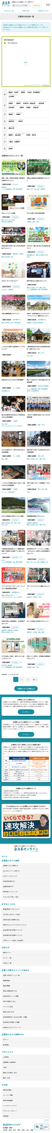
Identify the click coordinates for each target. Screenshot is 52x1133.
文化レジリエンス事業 (8, 213)
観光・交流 (30, 189)
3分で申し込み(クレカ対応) (11, 914)
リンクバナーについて (10, 1106)
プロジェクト (7, 1051)
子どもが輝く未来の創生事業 (36, 213)
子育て (37, 221)
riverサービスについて (10, 876)
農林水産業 (17, 322)
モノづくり (4, 492)
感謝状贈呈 (6, 980)
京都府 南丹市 (31, 252)
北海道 (5, 1130)
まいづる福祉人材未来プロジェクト (38, 621)
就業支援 (15, 254)
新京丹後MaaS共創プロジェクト (37, 281)
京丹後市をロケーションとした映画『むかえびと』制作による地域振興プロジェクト (38, 551)
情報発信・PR (44, 562)
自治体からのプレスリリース (12, 1027)
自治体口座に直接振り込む (11, 920)
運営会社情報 (7, 1090)
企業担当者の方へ (8, 886)
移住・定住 (41, 456)
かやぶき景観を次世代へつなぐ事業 (12, 516)
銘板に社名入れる (8, 1012)
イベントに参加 (8, 1007)
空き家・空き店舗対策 (33, 390)
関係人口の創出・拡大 (7, 256)
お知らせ (5, 947)
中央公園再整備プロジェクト (10, 313)
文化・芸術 (37, 189)
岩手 (14, 1130)
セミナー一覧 (7, 958)
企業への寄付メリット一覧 (11, 975)
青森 (10, 1130)
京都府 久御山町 (6, 319)
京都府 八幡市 (31, 219)
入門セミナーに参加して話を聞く (13, 940)
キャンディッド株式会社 (41, 85)
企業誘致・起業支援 (32, 523)
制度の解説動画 (8, 1100)
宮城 (18, 1130)
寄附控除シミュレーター (10, 892)
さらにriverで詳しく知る (11, 897)
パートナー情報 (8, 1095)
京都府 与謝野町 (6, 388)
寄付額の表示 (37, 5)
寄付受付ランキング (43, 10)
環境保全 (4, 187)
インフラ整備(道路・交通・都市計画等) (12, 189)
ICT (13, 387)
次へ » (35, 679)
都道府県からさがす (12, 1124)
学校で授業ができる (9, 1001)
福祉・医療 (4, 459)
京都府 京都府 (31, 186)
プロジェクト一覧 (8, 10)
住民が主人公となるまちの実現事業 (12, 380)
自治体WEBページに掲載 (11, 996)
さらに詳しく (26, 712)
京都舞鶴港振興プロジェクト (36, 516)
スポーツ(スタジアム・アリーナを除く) (12, 425)
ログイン (6, 1039)
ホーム (4, 856)
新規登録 (6, 1045)
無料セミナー (7, 952)
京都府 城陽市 (6, 557)
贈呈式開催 (6, 986)
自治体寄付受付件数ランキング (12, 930)
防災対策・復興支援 (7, 221)
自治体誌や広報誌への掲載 (11, 1022)
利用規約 (6, 1116)
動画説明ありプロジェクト (11, 909)
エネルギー (16, 184)
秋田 (23, 1130)
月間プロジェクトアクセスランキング (14, 925)
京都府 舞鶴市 (31, 520)
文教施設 (29, 221)
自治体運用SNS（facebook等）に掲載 (15, 1017)
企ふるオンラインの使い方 (11, 871)
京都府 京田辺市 (6, 286)
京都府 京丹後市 (6, 184)
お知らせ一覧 (7, 963)
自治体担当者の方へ (9, 881)
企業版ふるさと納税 (10, 860)
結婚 (33, 221)
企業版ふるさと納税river (13, 1034)
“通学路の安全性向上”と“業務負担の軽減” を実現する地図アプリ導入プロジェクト (13, 551)
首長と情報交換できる (10, 991)
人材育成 (20, 254)
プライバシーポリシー (10, 1111)
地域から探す (26, 10)
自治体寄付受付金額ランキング (12, 935)
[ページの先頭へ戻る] (46, 1118)
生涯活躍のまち (31, 255)
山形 (27, 1130)
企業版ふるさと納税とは (10, 866)
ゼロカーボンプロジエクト (10, 281)
